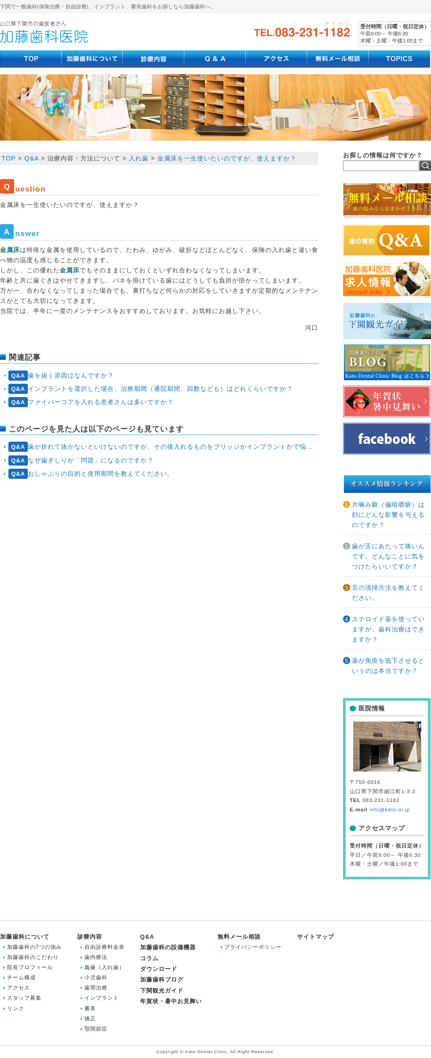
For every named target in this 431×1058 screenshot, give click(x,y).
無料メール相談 (239, 936)
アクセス (18, 988)
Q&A (147, 936)
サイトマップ (315, 936)
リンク (15, 1008)
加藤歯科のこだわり (33, 957)
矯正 (90, 1019)
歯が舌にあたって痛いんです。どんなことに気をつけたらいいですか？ (388, 556)
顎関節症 (95, 1029)
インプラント (101, 998)
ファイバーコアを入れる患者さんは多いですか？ (91, 402)
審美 (90, 1008)
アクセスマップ (382, 828)
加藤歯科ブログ (161, 979)
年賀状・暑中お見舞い (171, 1001)
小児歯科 (95, 977)
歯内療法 (95, 957)
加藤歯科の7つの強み (34, 947)
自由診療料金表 (104, 947)
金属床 (10, 249)
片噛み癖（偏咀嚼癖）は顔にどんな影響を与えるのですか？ (388, 514)
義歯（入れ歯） (104, 967)
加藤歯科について (25, 936)
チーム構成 (21, 977)
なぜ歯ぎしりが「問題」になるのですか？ (81, 460)
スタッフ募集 (24, 998)
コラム (149, 958)
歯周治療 (95, 988)
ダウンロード (158, 969)
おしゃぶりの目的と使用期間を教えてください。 (91, 474)
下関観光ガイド (161, 990)
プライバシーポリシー (253, 947)
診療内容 (89, 936)
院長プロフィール (30, 967)
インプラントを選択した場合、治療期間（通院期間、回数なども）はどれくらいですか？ (151, 389)
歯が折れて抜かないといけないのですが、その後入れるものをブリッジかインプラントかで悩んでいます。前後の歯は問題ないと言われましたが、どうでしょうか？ (163, 447)
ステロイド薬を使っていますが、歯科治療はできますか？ (388, 629)
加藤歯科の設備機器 (168, 947)
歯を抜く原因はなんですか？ (61, 375)
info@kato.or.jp (390, 809)
